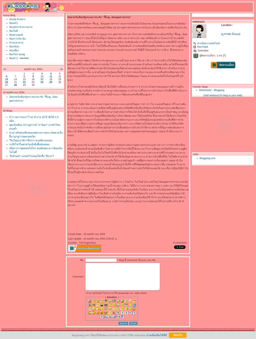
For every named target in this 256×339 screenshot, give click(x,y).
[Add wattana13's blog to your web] (222, 95)
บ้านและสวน (16, 42)
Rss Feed (200, 46)
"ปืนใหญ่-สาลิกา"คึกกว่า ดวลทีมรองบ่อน (30, 140)
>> (61, 69)
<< (4, 69)
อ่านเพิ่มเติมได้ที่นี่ (156, 335)
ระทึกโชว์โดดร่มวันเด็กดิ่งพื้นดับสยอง (29, 144)
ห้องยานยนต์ (16, 34)
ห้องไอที (13, 30)
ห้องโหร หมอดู (17, 54)
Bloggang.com (208, 158)
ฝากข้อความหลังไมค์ (206, 43)
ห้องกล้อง (14, 46)
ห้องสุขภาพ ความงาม (20, 27)
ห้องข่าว (13, 58)
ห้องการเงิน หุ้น (17, 38)
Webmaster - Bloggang (211, 90)
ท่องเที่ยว (14, 50)
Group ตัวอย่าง (17, 19)
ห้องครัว (13, 23)
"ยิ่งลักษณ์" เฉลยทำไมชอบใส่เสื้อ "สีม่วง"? (31, 156)
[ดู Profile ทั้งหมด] (230, 34)
